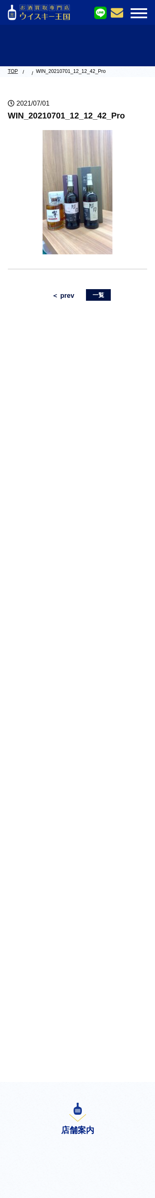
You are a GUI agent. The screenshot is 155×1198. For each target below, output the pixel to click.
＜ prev (63, 295)
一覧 (98, 295)
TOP (13, 71)
